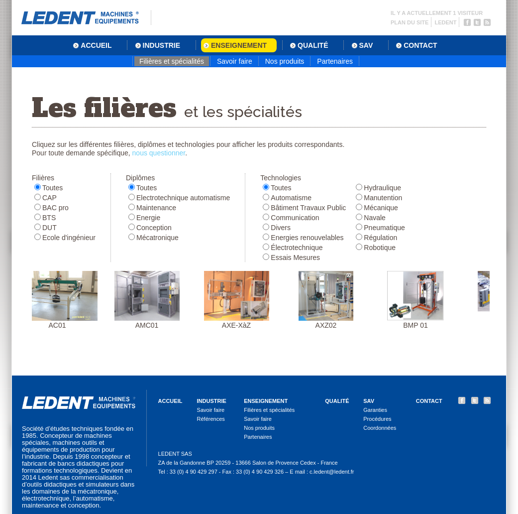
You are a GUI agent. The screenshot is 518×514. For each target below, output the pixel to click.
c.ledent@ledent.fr (332, 472)
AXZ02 (329, 300)
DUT (49, 228)
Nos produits (285, 61)
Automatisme (291, 198)
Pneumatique (384, 228)
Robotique (380, 248)
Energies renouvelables (307, 238)
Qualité (337, 401)
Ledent (445, 22)
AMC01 (150, 300)
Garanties (375, 410)
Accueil (170, 401)
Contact (429, 401)
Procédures (377, 419)
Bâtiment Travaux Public (308, 208)
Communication (295, 218)
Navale (375, 218)
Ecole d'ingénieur (69, 238)
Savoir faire (234, 61)
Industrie (211, 401)
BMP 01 (418, 300)
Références (211, 419)
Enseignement (266, 401)
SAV (368, 401)
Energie (148, 218)
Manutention (383, 198)
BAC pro (55, 208)
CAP (49, 198)
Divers (281, 228)
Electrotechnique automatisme (183, 198)
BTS (49, 218)
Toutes (52, 188)
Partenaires (335, 61)
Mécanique (381, 208)
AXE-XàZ (239, 300)
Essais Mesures (295, 257)
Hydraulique (382, 188)
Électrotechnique (296, 248)
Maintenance (156, 208)
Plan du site (409, 22)
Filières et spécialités (171, 61)
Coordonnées (379, 428)
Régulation (380, 238)
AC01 (60, 300)
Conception (154, 228)
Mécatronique (157, 238)
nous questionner (159, 153)
